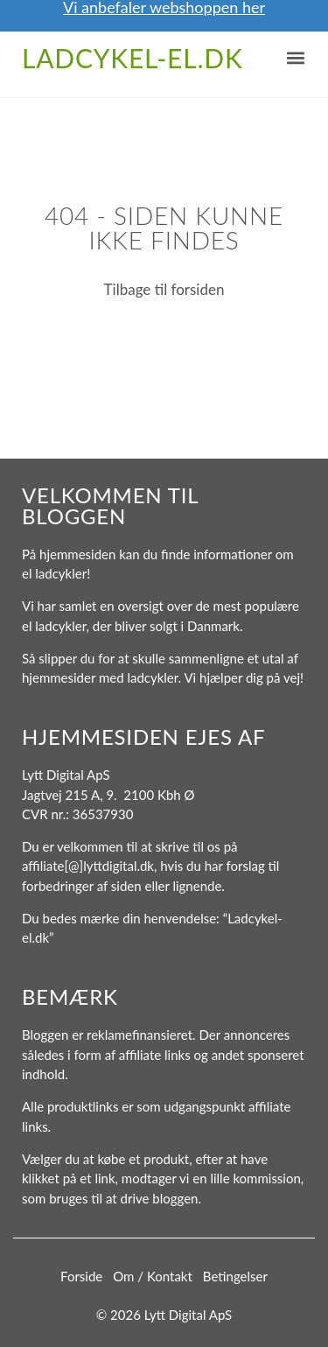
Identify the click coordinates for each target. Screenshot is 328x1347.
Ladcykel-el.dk (132, 58)
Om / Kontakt (152, 1276)
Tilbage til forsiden (164, 289)
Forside (81, 1276)
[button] (295, 58)
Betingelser (235, 1276)
